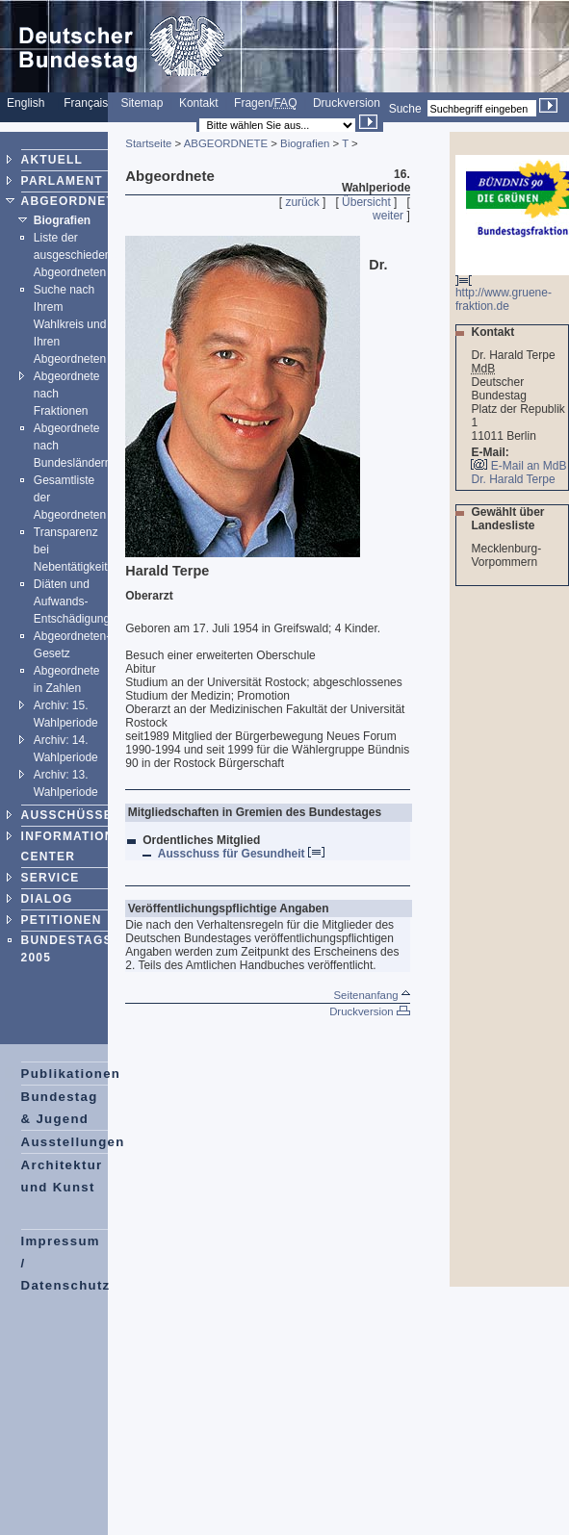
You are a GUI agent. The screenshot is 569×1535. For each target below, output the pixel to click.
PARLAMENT (62, 181)
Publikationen (71, 1073)
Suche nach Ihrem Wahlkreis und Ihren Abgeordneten (70, 324)
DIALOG (47, 899)
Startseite (148, 143)
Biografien (62, 220)
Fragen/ (265, 103)
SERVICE (50, 877)
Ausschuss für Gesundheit (241, 853)
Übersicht (366, 202)
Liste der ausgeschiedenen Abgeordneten (79, 255)
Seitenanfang (371, 995)
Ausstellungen (73, 1142)
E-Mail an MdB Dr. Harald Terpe (518, 472)
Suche (405, 108)
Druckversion (346, 103)
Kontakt (199, 103)
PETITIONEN (61, 920)
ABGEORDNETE (72, 201)
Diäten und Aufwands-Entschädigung (72, 601)
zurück (302, 202)
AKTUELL (52, 159)
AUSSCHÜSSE (67, 815)
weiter (388, 215)
